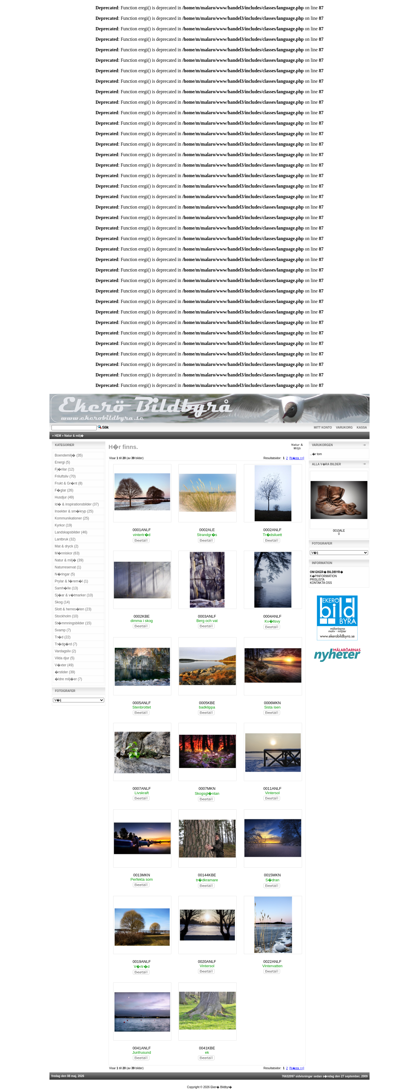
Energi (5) (62, 462)
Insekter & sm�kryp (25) (74, 511)
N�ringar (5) (65, 574)
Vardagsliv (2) (65, 651)
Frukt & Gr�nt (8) (68, 483)
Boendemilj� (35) (69, 455)
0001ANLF (142, 530)
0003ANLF (207, 616)
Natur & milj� (74, 435)
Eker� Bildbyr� (221, 1087)
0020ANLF (207, 961)
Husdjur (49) (64, 497)
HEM (58, 435)
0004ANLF (272, 616)
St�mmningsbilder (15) (73, 623)
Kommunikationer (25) (72, 518)
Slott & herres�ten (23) (73, 609)
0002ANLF (272, 530)
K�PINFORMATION (323, 576)
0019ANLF (142, 961)
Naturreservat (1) (68, 567)
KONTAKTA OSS (321, 582)
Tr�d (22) (62, 637)
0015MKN (272, 875)
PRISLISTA (317, 579)
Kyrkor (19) (63, 525)
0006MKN (272, 703)
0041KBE (207, 1048)
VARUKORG (344, 427)
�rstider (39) (65, 672)
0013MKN (141, 875)
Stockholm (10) (66, 616)
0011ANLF (272, 788)
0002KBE (142, 616)
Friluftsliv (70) (65, 476)
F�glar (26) (64, 490)
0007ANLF (142, 788)
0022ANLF (272, 961)
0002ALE (207, 530)
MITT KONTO (323, 427)
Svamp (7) (63, 630)
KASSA (362, 427)
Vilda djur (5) (64, 658)
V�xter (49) (64, 665)
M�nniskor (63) (67, 553)
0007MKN (207, 788)
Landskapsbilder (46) (71, 532)
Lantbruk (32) (65, 539)
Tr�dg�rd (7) (66, 644)
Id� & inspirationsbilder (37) (77, 504)
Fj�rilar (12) (64, 469)
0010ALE (339, 530)
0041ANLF (142, 1048)
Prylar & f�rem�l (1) (71, 581)
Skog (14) (62, 602)
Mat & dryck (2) (66, 546)
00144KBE (207, 875)
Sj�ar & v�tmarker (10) (74, 595)
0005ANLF (142, 703)
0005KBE (207, 703)
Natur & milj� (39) (69, 560)
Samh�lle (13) (66, 588)
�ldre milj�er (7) (68, 679)
